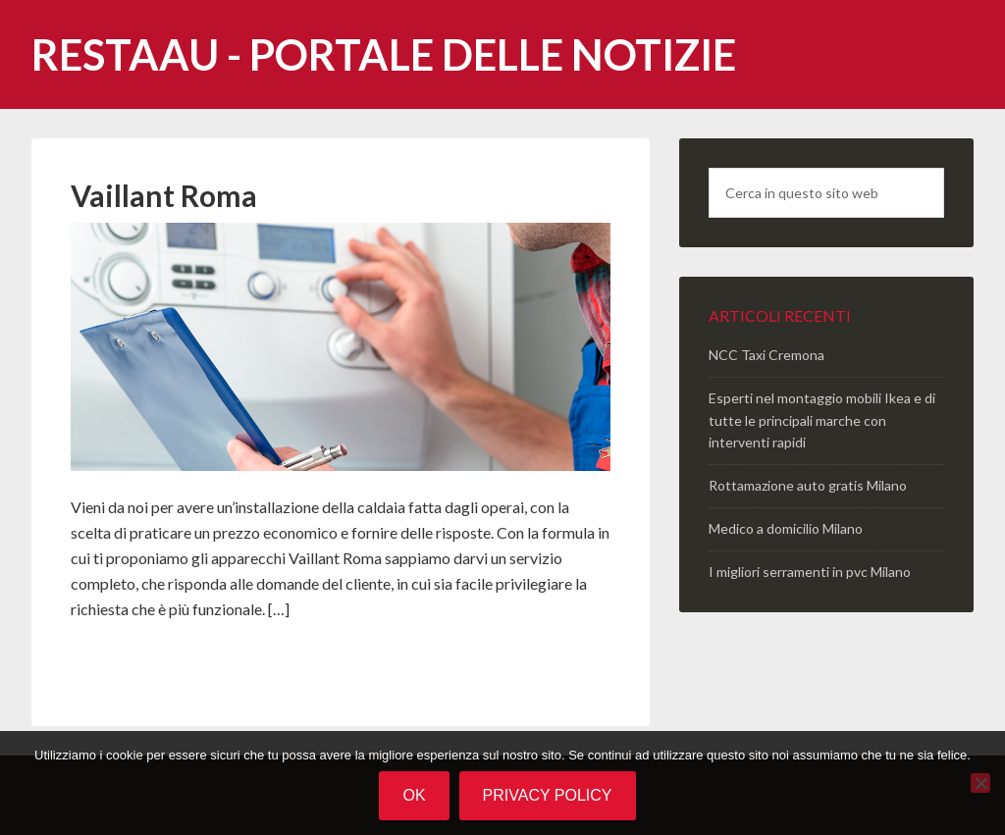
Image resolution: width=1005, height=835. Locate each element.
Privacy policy (547, 795)
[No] (980, 783)
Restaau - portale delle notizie (383, 54)
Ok (413, 795)
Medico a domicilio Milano (786, 528)
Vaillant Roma (164, 195)
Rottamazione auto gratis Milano (808, 485)
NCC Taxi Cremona (766, 354)
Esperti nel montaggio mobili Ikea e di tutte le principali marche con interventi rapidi (822, 420)
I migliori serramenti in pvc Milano (810, 571)
